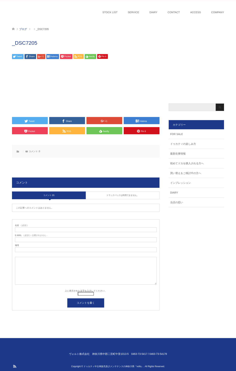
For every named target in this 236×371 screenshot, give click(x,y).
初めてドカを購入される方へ (187, 163)
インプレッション (180, 182)
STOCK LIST (110, 12)
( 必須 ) (21, 225)
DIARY (153, 12)
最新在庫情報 (178, 153)
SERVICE (133, 12)
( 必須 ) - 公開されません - (31, 235)
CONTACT (174, 12)
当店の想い (176, 202)
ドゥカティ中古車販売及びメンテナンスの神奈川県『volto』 (113, 366)
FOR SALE (176, 134)
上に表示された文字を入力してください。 (86, 291)
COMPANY (217, 12)
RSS (14, 366)
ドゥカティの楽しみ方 (183, 143)
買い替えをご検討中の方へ (185, 173)
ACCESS (195, 12)
